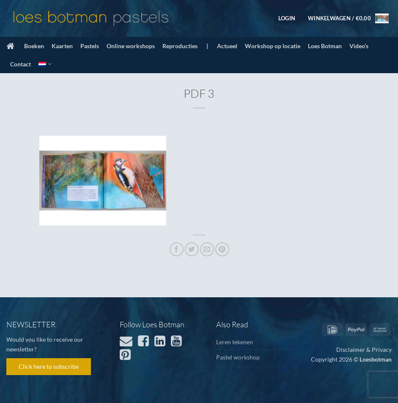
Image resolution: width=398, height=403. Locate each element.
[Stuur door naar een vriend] (207, 249)
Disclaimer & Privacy (364, 349)
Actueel (227, 45)
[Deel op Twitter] (192, 249)
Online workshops (131, 45)
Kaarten (62, 45)
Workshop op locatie (272, 45)
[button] (286, 18)
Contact (20, 64)
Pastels (89, 45)
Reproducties (180, 45)
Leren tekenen (234, 341)
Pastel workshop (238, 357)
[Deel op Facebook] (177, 249)
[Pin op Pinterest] (222, 249)
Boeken (34, 45)
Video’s (358, 45)
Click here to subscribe (49, 366)
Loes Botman (325, 45)
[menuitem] (45, 64)
